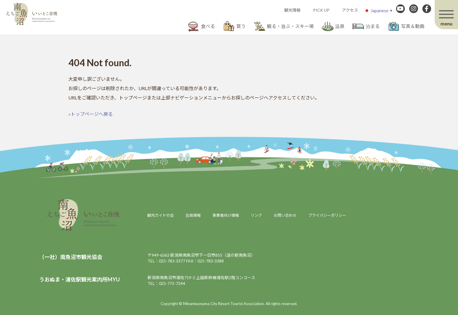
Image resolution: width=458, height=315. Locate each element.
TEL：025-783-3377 (166, 260)
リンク (256, 215)
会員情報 (193, 215)
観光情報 (292, 10)
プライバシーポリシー (327, 215)
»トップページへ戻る (90, 114)
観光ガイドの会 (160, 215)
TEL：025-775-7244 (166, 283)
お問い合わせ (285, 215)
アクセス (350, 10)
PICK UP (321, 10)
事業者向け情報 (225, 215)
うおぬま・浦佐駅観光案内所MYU (79, 279)
